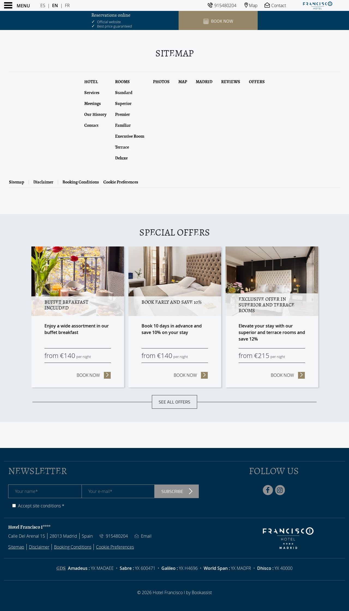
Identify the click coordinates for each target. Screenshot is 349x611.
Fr (67, 5)
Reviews (230, 82)
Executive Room (129, 136)
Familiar (123, 125)
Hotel (91, 82)
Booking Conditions (80, 182)
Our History (95, 114)
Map (182, 82)
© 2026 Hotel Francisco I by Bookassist (174, 592)
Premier (122, 114)
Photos (161, 82)
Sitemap (16, 182)
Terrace (122, 147)
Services (92, 93)
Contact (91, 125)
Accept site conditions (39, 506)
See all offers (174, 402)
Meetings (92, 103)
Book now (94, 375)
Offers (257, 82)
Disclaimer (43, 182)
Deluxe (121, 158)
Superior (123, 103)
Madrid (204, 82)
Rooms (122, 82)
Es (42, 5)
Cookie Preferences (120, 182)
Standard (124, 93)
